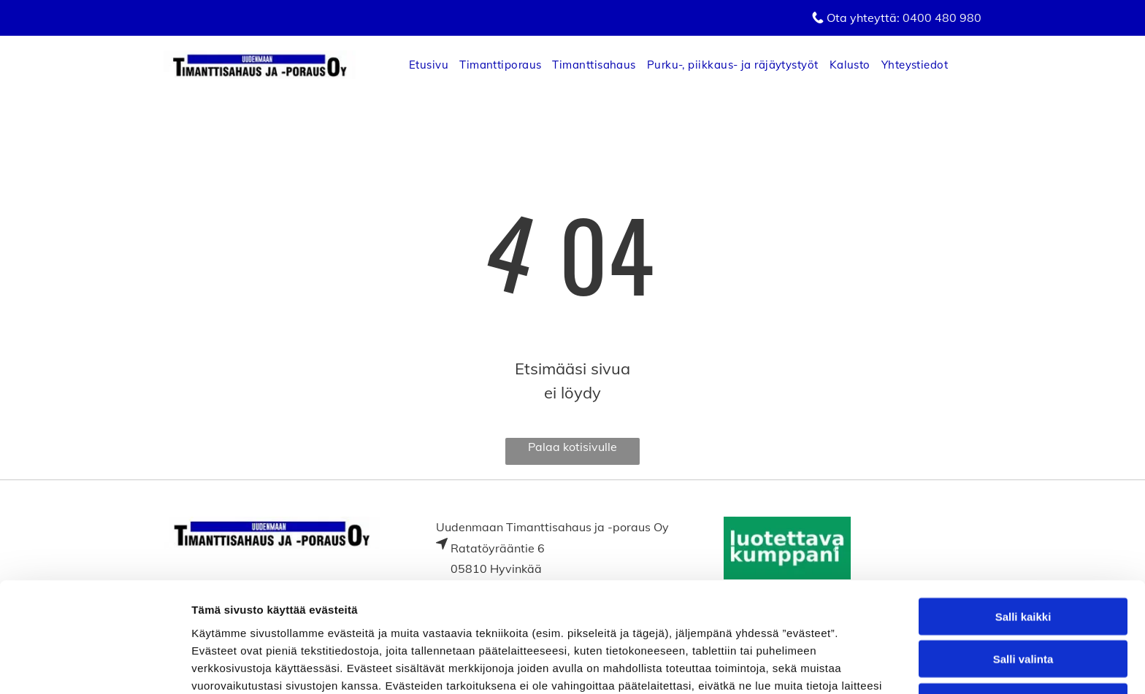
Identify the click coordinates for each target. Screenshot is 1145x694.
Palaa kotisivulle (572, 446)
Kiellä (1023, 599)
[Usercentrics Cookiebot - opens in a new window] (94, 665)
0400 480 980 (942, 17)
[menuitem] (434, 65)
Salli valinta (1023, 556)
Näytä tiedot (781, 665)
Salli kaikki (1023, 513)
